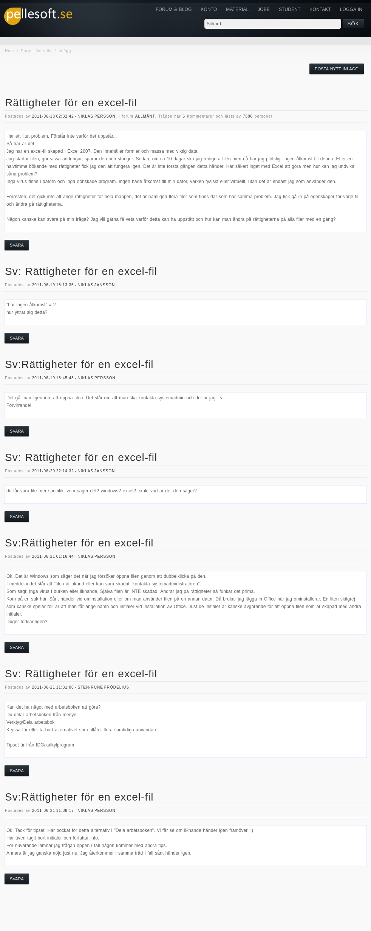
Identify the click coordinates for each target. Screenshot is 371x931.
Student (289, 9)
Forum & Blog (174, 9)
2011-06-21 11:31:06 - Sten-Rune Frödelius (80, 687)
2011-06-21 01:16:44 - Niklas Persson (74, 556)
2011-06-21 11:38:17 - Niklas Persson (74, 810)
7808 (248, 116)
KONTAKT (320, 9)
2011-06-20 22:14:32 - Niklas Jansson (73, 471)
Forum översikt (36, 51)
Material (237, 9)
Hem (9, 51)
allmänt (145, 116)
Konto (209, 9)
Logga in (351, 9)
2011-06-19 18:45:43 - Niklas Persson (74, 378)
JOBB (264, 9)
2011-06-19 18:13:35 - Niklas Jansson (73, 285)
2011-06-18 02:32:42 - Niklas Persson (74, 116)
